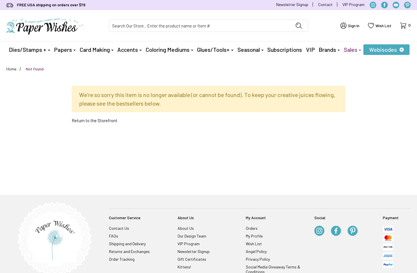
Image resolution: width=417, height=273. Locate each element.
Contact (325, 4)
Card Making (97, 49)
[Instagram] (373, 5)
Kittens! (184, 266)
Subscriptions (284, 49)
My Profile (254, 236)
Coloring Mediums (169, 49)
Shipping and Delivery (127, 243)
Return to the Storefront (94, 120)
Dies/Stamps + (29, 49)
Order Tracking (122, 259)
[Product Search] (199, 25)
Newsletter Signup (292, 4)
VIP (310, 49)
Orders (252, 228)
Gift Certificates (192, 259)
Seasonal (250, 49)
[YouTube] (396, 5)
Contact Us (119, 228)
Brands (329, 49)
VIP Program (353, 4)
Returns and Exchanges (129, 251)
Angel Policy (256, 251)
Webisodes (386, 49)
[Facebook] (384, 5)
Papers (65, 49)
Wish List (254, 243)
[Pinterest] (407, 5)
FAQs (113, 236)
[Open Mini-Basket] (405, 26)
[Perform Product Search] (299, 25)
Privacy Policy (258, 259)
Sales (352, 49)
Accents (129, 49)
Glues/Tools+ (215, 49)
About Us (186, 228)
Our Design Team (192, 236)
